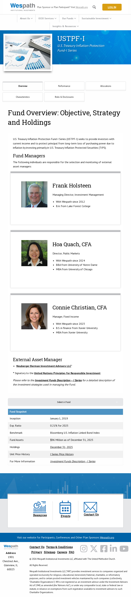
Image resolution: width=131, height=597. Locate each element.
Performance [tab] (64, 86)
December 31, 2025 (61, 447)
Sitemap (49, 552)
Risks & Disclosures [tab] (64, 97)
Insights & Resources (64, 26)
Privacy (36, 552)
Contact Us (37, 547)
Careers (62, 552)
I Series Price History (62, 454)
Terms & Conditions (59, 547)
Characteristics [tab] (23, 97)
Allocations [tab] (105, 86)
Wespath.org (82, 7)
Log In (112, 7)
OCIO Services (46, 18)
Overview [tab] (22, 86)
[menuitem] (26, 18)
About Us (25, 18)
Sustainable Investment (95, 18)
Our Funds (67, 18)
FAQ (71, 552)
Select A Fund (63, 402)
